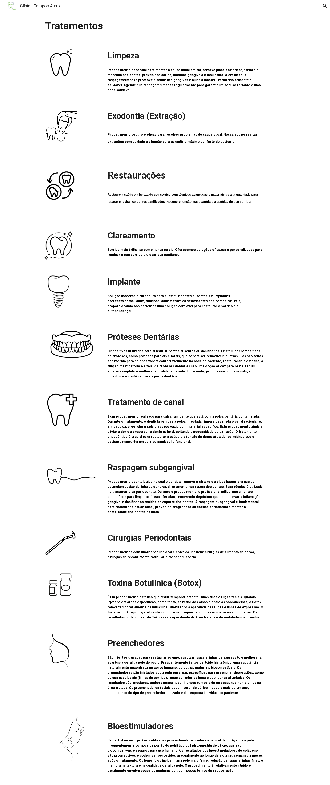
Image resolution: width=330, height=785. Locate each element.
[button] (325, 6)
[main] (165, 26)
